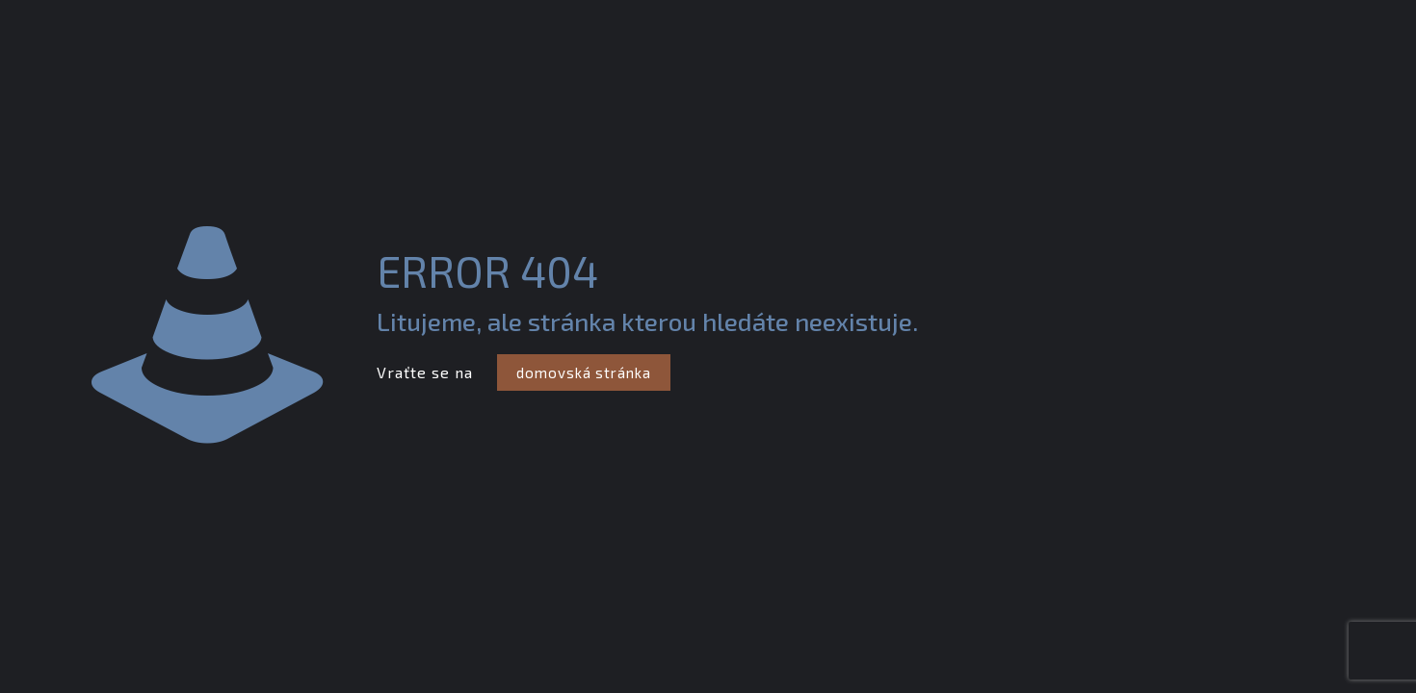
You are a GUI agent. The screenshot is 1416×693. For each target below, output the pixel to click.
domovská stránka (583, 372)
